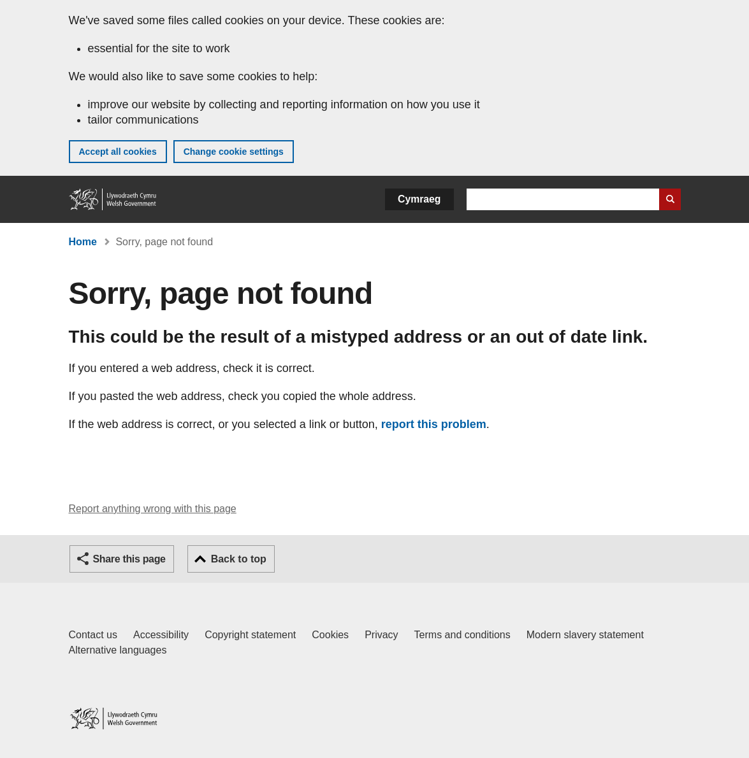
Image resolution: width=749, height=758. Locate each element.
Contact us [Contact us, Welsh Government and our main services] (93, 634)
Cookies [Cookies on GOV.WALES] (330, 634)
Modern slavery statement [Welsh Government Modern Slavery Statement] (585, 634)
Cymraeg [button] (419, 199)
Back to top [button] (238, 559)
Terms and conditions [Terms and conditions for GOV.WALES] (462, 634)
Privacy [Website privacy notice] (381, 634)
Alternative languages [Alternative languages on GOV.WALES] (118, 650)
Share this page (129, 559)
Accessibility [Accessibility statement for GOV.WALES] (161, 634)
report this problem (433, 424)
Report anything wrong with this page (152, 508)
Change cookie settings (234, 152)
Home (83, 241)
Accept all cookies (118, 152)
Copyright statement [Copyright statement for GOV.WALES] (250, 634)
